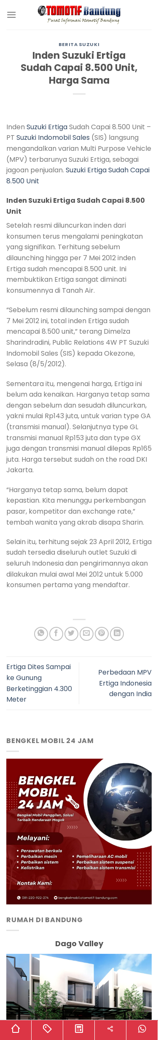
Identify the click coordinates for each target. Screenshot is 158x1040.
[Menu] (11, 14)
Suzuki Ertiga (47, 127)
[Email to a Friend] (87, 634)
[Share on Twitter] (71, 634)
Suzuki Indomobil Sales (53, 137)
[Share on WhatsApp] (41, 634)
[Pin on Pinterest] (102, 634)
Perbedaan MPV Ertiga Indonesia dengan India (125, 683)
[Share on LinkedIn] (117, 634)
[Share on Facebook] (56, 634)
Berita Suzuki (79, 44)
